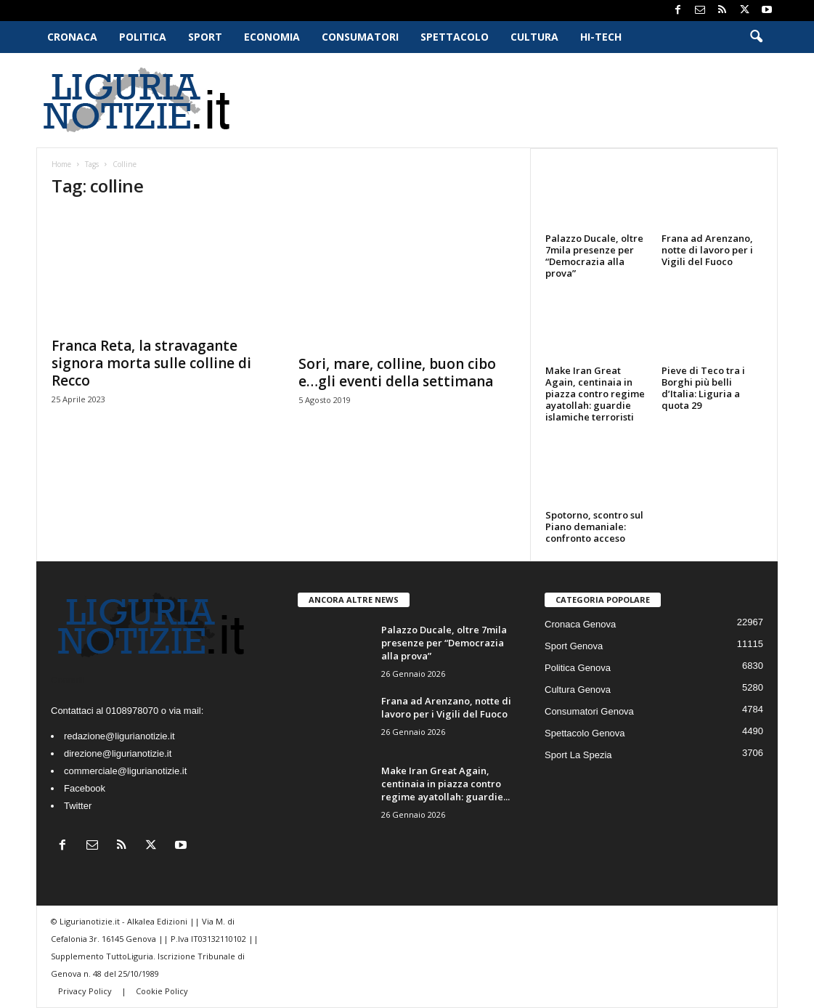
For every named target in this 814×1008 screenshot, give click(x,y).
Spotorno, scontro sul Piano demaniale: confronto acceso (594, 526)
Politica (142, 37)
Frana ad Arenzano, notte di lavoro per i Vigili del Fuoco (707, 250)
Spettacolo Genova (585, 733)
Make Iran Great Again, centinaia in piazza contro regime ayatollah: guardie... (445, 783)
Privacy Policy (86, 990)
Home (61, 164)
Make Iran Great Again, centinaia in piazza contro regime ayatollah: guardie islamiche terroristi (595, 393)
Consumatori (360, 37)
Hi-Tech (601, 37)
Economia (272, 37)
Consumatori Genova (589, 711)
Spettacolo (454, 37)
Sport (205, 37)
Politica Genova (578, 667)
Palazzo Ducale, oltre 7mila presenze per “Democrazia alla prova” (594, 256)
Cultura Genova (578, 689)
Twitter (77, 805)
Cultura (534, 37)
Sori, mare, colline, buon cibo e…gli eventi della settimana (397, 372)
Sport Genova (574, 646)
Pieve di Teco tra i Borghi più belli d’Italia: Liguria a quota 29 (703, 388)
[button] (756, 37)
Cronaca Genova (580, 624)
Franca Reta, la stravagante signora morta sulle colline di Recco (151, 363)
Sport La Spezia (578, 754)
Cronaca (72, 37)
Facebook (84, 788)
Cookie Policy (162, 990)
